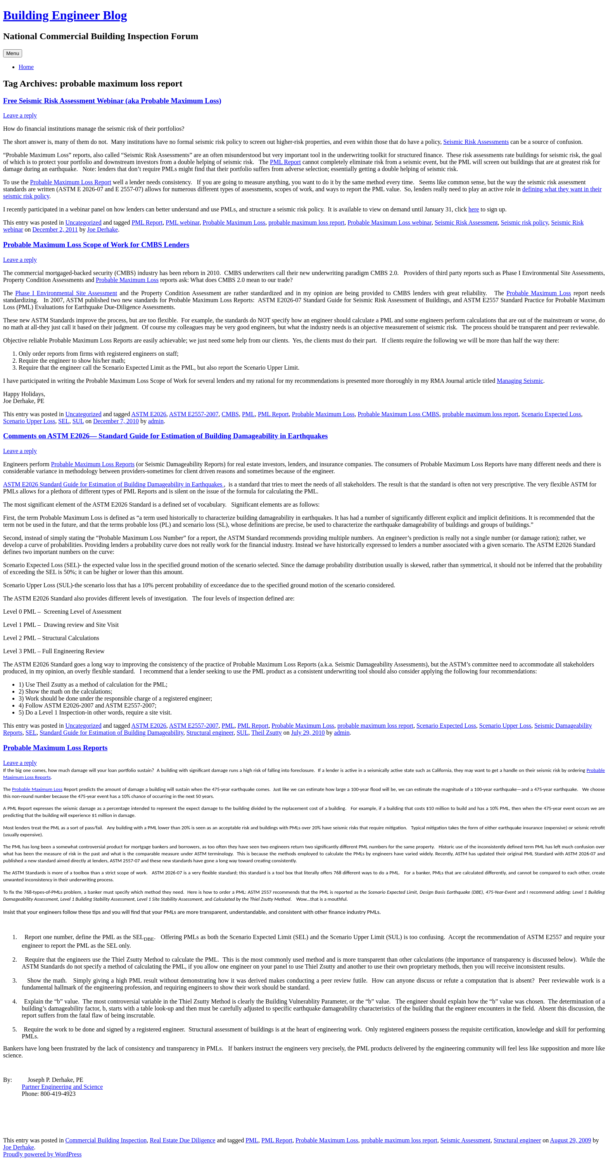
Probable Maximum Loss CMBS (398, 414)
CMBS (230, 414)
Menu (12, 53)
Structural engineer (210, 732)
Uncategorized (83, 222)
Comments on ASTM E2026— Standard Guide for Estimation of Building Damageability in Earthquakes (165, 436)
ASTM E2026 (148, 414)
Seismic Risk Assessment (466, 222)
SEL (63, 421)
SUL (78, 421)
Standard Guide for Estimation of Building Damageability (111, 732)
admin (156, 421)
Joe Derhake (102, 229)
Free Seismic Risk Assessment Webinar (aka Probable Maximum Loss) (112, 101)
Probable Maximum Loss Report (70, 182)
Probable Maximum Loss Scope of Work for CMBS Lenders (96, 245)
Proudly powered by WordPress (42, 1154)
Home (26, 67)
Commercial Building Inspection (106, 1140)
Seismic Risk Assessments (476, 141)
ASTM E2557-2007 (194, 414)
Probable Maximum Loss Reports (93, 464)
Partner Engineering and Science (62, 1086)
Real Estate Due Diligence (182, 1140)
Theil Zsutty (266, 732)
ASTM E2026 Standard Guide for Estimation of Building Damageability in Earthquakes (113, 484)
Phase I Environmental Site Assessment (66, 293)
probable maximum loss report (306, 222)
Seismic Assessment (465, 1140)
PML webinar (182, 222)
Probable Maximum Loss (234, 222)
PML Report (285, 162)
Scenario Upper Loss (29, 421)
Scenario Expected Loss (551, 414)
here (473, 209)
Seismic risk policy (524, 222)
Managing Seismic (520, 380)
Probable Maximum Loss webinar (389, 222)
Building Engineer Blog (65, 15)
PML (248, 414)
